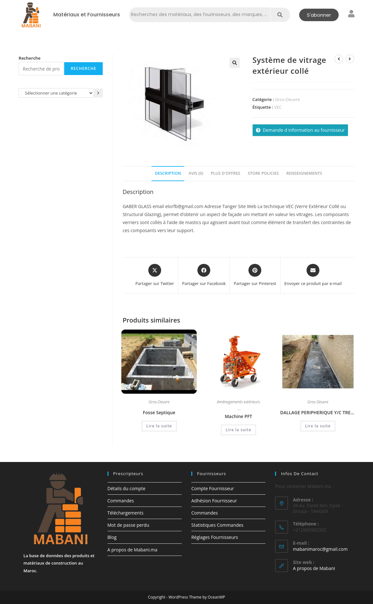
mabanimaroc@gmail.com (320, 549)
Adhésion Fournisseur (214, 501)
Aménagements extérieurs (238, 402)
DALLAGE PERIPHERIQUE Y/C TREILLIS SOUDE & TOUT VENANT (318, 412)
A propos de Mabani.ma (133, 550)
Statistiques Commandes (217, 525)
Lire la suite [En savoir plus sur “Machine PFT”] (238, 429)
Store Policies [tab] (263, 173)
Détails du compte (126, 488)
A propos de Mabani (314, 568)
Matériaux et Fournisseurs (86, 14)
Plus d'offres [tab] (225, 173)
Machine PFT (238, 416)
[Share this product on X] (154, 275)
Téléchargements (125, 513)
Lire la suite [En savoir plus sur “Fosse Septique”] (159, 426)
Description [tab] (168, 173)
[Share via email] (313, 275)
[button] (235, 63)
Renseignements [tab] (304, 173)
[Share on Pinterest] (255, 275)
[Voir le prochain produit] (349, 59)
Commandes (121, 501)
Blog (112, 537)
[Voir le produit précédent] (338, 59)
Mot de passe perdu (128, 525)
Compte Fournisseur (212, 488)
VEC (278, 107)
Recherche (29, 58)
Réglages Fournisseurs (214, 537)
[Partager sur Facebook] (204, 275)
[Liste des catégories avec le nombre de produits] (56, 92)
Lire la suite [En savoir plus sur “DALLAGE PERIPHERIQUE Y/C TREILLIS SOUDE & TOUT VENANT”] (318, 426)
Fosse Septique (159, 412)
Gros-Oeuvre (287, 99)
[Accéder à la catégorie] (98, 92)
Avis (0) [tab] (196, 173)
